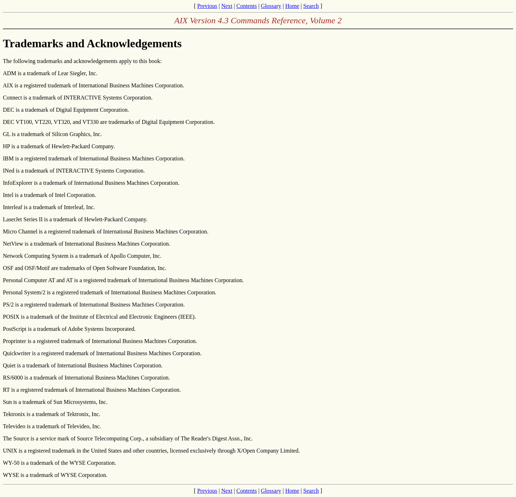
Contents (246, 6)
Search (311, 6)
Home (292, 6)
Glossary (271, 6)
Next (226, 6)
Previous (207, 6)
